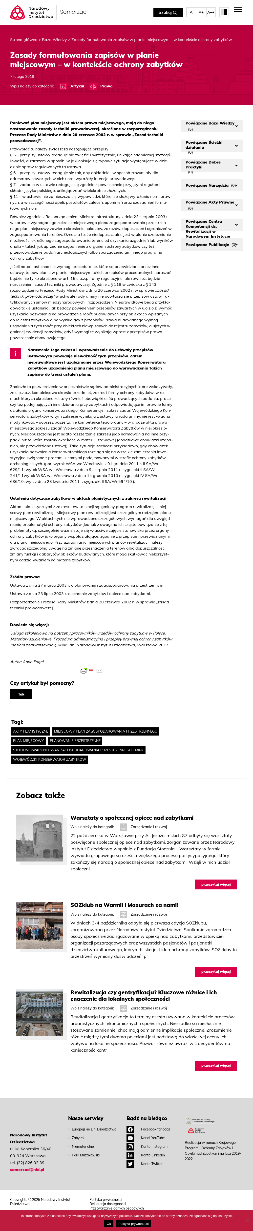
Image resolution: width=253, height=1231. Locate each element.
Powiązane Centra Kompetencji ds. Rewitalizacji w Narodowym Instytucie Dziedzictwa (208, 225)
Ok (109, 1224)
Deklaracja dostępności (107, 1204)
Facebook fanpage (148, 1129)
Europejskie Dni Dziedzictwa (94, 1129)
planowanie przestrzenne (75, 741)
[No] (246, 1220)
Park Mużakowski (86, 1155)
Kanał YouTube (145, 1138)
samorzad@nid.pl (27, 1169)
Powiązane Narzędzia (211, 185)
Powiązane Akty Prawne (210, 205)
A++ (210, 12)
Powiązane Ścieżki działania (204, 146)
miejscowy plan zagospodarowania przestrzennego (105, 731)
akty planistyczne (30, 731)
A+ (201, 12)
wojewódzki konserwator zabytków (49, 759)
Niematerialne (83, 1146)
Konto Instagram (147, 1146)
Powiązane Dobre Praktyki (203, 166)
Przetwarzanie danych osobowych (116, 1208)
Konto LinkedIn (145, 1155)
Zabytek (78, 1138)
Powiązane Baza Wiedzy (210, 126)
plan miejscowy (28, 741)
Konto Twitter (144, 1164)
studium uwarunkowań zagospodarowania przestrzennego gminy (78, 750)
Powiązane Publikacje (211, 244)
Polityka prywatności (105, 1200)
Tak (21, 694)
